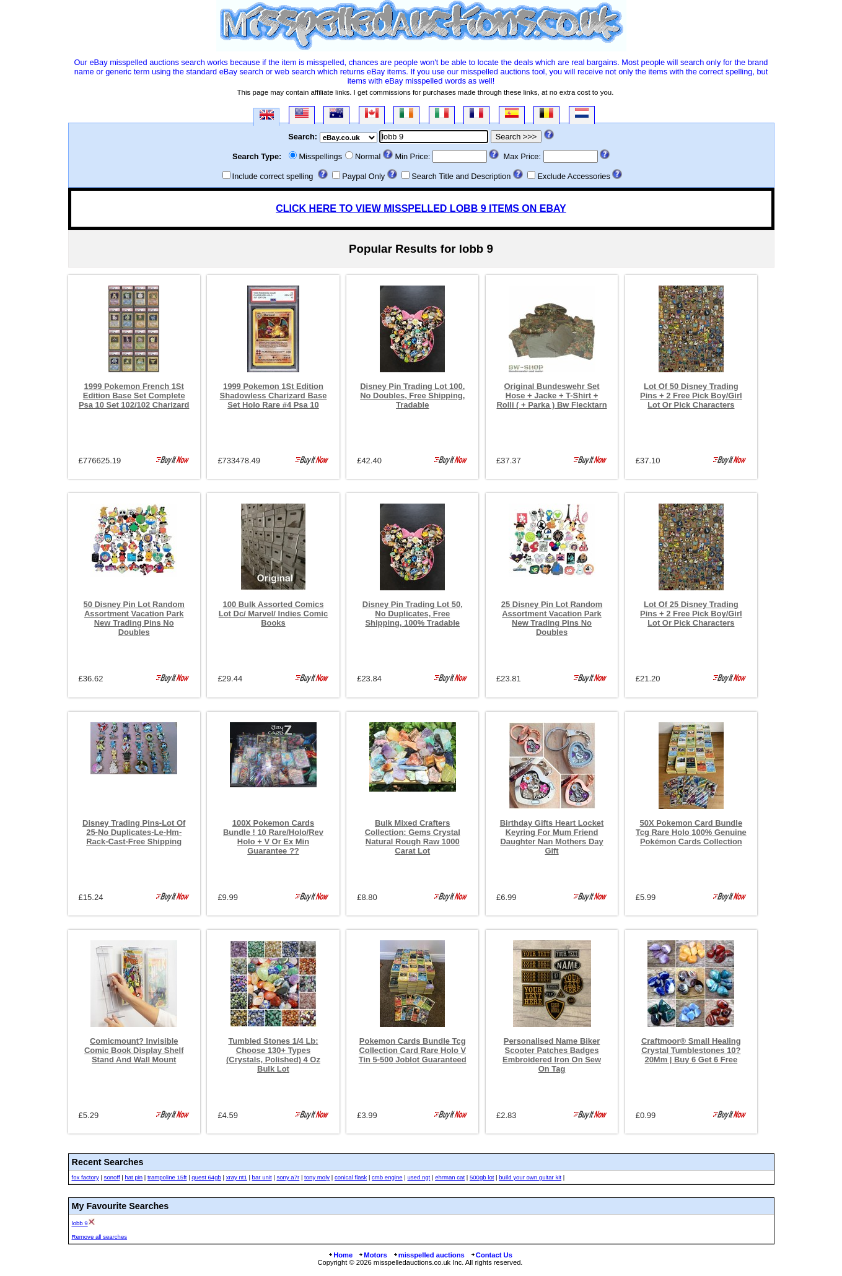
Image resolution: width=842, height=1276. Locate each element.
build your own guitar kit (530, 1177)
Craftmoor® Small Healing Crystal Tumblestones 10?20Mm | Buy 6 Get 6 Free (691, 1050)
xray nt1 (236, 1177)
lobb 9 (80, 1223)
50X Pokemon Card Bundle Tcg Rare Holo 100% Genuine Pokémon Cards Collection (691, 832)
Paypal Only (363, 176)
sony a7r (287, 1177)
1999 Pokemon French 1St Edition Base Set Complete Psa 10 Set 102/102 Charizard (134, 395)
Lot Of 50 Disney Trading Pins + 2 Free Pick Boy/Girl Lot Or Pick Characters (691, 395)
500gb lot (482, 1177)
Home (340, 1255)
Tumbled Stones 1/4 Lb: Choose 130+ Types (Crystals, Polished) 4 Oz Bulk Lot (273, 1054)
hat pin (134, 1177)
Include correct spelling (273, 176)
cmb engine (387, 1177)
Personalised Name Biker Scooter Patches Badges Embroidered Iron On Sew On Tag (551, 1054)
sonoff (112, 1177)
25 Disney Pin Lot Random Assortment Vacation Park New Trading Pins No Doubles (551, 618)
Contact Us (491, 1255)
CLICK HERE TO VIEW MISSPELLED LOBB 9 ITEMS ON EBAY (421, 208)
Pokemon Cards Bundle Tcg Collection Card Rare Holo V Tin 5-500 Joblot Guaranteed (413, 1050)
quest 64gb (206, 1177)
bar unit (262, 1177)
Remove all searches (100, 1236)
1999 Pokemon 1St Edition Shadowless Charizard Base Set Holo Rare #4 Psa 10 (273, 395)
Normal (367, 156)
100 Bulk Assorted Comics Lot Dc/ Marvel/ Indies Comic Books (273, 613)
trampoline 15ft (166, 1177)
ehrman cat (450, 1177)
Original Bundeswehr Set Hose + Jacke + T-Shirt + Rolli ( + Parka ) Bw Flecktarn (551, 395)
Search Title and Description (461, 176)
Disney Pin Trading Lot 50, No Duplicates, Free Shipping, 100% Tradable (412, 613)
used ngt (418, 1177)
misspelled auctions (429, 1255)
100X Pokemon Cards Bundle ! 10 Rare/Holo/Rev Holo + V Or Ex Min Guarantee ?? (273, 836)
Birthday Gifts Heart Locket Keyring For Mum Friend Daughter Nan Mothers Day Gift (552, 836)
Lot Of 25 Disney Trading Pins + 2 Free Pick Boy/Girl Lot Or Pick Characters (691, 613)
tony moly (317, 1177)
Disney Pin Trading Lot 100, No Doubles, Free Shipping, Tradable (412, 395)
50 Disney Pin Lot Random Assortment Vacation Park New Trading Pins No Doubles (134, 618)
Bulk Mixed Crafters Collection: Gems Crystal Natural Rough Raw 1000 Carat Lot (412, 836)
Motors (372, 1255)
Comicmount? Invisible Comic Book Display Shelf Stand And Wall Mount (134, 1050)
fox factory (85, 1177)
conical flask (351, 1177)
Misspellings (320, 156)
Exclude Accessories (573, 176)
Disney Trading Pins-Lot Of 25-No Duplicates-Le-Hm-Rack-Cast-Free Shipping (133, 832)
